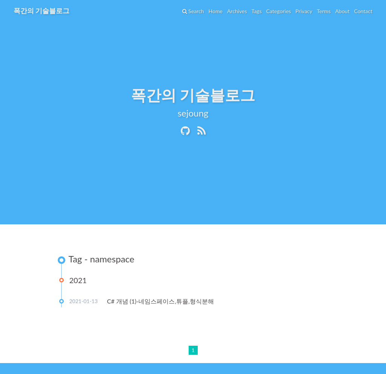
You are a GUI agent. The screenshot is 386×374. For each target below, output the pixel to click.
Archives (237, 11)
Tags (256, 11)
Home (216, 11)
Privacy (303, 11)
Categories (278, 11)
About (342, 11)
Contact (363, 11)
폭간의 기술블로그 (41, 10)
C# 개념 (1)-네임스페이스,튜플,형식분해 (160, 301)
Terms (324, 11)
